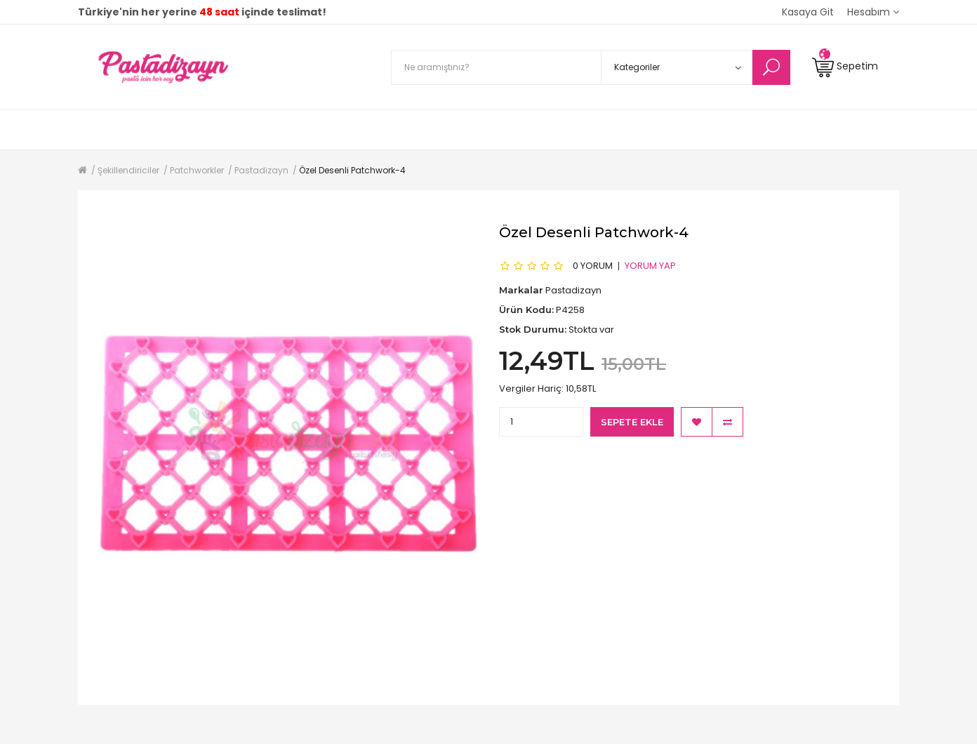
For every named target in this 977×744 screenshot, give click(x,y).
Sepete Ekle (632, 421)
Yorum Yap (650, 265)
